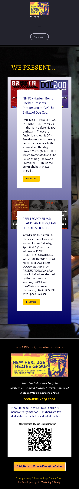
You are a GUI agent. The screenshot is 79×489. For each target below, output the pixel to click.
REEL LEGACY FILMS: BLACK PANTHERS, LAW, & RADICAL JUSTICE (39, 223)
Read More (31, 178)
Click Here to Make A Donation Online (39, 466)
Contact (39, 37)
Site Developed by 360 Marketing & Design (39, 482)
